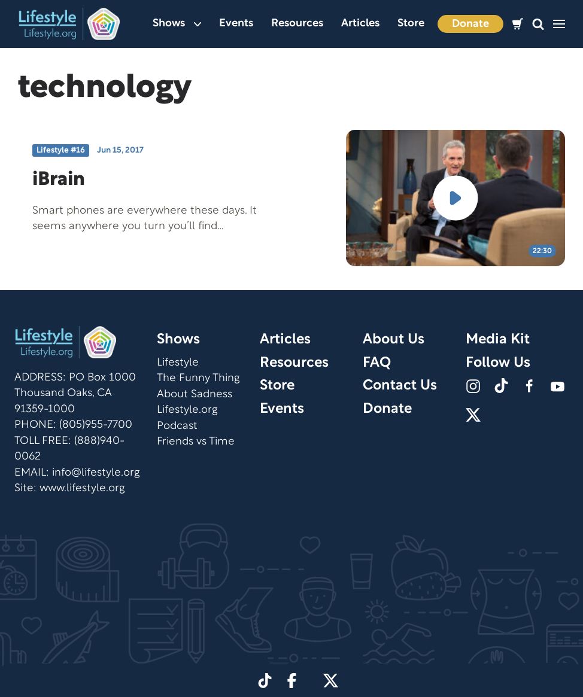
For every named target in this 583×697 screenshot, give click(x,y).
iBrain (58, 179)
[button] (538, 24)
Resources (297, 24)
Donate (470, 24)
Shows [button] (177, 24)
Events (236, 24)
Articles (360, 24)
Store (410, 24)
